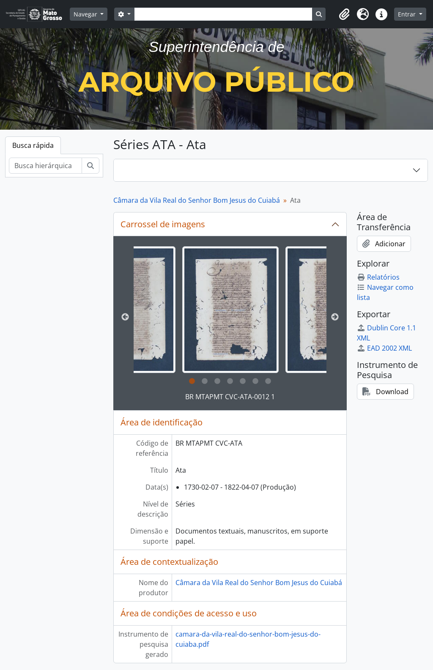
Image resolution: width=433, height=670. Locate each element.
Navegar (86, 14)
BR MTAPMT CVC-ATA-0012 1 (230, 396)
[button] (344, 14)
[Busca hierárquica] (45, 166)
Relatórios (378, 277)
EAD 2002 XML (384, 348)
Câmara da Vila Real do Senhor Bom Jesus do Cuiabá (196, 200)
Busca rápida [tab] (33, 145)
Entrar (407, 14)
